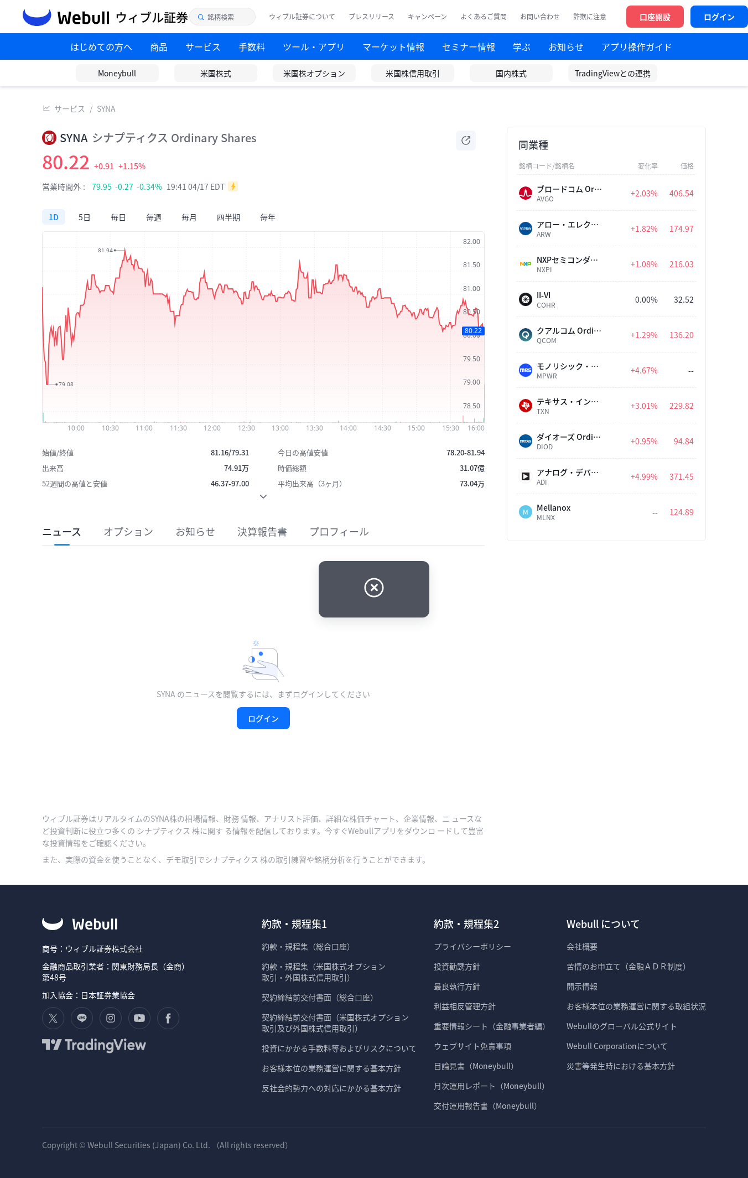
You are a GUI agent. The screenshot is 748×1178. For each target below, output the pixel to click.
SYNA (106, 108)
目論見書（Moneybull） (476, 1065)
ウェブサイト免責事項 (472, 1045)
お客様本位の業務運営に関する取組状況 (636, 1005)
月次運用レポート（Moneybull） (491, 1085)
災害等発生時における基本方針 (621, 1065)
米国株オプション (314, 73)
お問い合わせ (540, 16)
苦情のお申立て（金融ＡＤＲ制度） (628, 966)
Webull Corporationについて (618, 1045)
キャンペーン (427, 16)
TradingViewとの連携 (613, 73)
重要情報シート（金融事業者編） (492, 1025)
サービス (69, 108)
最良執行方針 (457, 986)
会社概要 (582, 946)
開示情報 (582, 986)
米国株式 (215, 73)
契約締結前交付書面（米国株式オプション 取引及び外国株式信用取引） (335, 1022)
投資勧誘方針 (457, 966)
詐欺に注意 (589, 16)
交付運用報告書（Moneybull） (488, 1105)
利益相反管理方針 (465, 1005)
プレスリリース (371, 16)
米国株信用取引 (413, 73)
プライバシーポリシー (472, 946)
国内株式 (511, 73)
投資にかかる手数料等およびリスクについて (339, 1048)
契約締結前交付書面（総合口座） (320, 997)
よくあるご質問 (483, 16)
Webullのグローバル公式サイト (622, 1025)
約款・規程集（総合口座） (308, 946)
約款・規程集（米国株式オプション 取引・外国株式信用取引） (324, 972)
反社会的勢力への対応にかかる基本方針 (331, 1087)
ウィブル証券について (302, 16)
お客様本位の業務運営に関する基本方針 (331, 1067)
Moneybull (117, 73)
